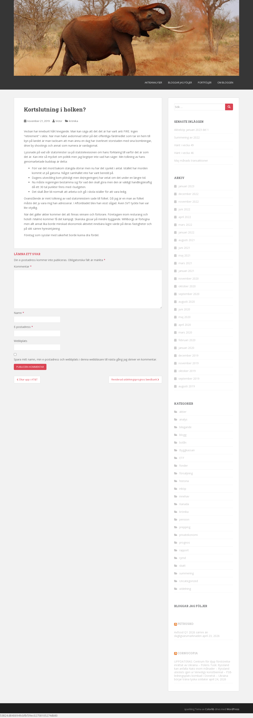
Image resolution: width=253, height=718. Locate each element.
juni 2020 (184, 309)
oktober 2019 (187, 371)
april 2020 (184, 325)
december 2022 (188, 194)
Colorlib (209, 709)
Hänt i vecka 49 (184, 145)
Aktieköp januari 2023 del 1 (191, 130)
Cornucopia (187, 653)
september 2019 (188, 378)
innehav (184, 496)
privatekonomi (188, 535)
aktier (182, 412)
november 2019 (188, 363)
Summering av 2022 (187, 137)
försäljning (186, 473)
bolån (182, 442)
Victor (59, 121)
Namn (19, 313)
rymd (182, 558)
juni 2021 (184, 248)
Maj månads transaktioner (191, 160)
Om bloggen (225, 82)
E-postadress (23, 327)
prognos (184, 542)
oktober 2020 (187, 286)
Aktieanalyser (153, 82)
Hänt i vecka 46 (184, 153)
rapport (184, 550)
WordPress (233, 709)
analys (183, 419)
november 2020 (188, 278)
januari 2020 (186, 348)
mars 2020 (185, 332)
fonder (183, 465)
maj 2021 (184, 255)
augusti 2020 (186, 301)
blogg (182, 435)
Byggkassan (187, 450)
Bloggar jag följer (180, 82)
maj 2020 (184, 317)
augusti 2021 (186, 240)
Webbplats (20, 341)
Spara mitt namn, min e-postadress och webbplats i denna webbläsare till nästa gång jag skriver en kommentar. (85, 359)
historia (184, 481)
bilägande (185, 427)
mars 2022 (185, 225)
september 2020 (188, 294)
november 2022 (188, 201)
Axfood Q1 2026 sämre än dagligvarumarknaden (191, 634)
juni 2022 (184, 209)
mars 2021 (185, 263)
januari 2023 (186, 186)
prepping (184, 527)
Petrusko (185, 624)
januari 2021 (186, 271)
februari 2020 (186, 340)
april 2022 (184, 217)
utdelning (185, 589)
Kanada (184, 504)
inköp (182, 489)
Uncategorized (188, 581)
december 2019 (188, 355)
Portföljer (204, 82)
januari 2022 (186, 232)
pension (184, 519)
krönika (73, 121)
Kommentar (23, 266)
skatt (182, 565)
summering (186, 573)
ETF (181, 458)
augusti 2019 (186, 386)
